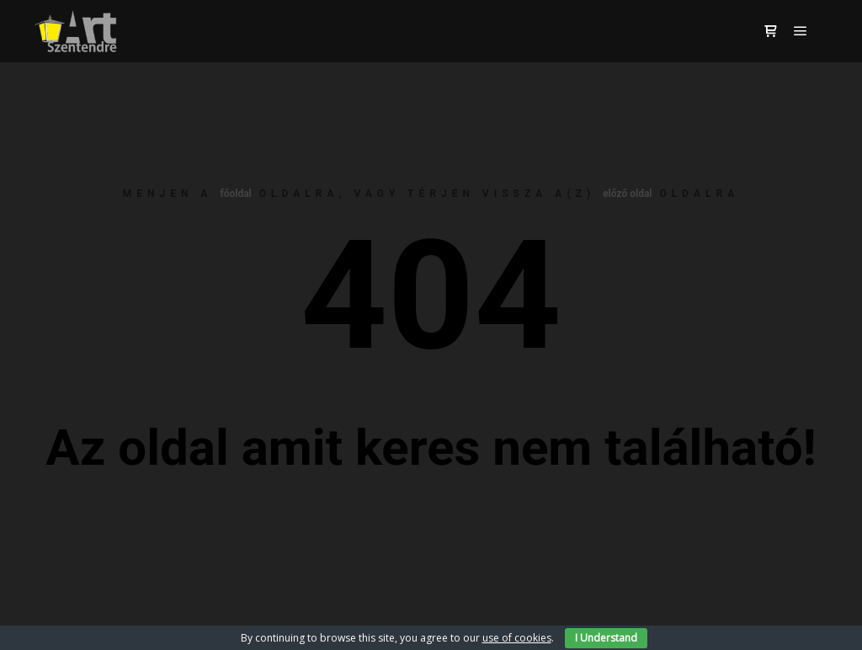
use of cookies (516, 638)
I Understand (606, 638)
